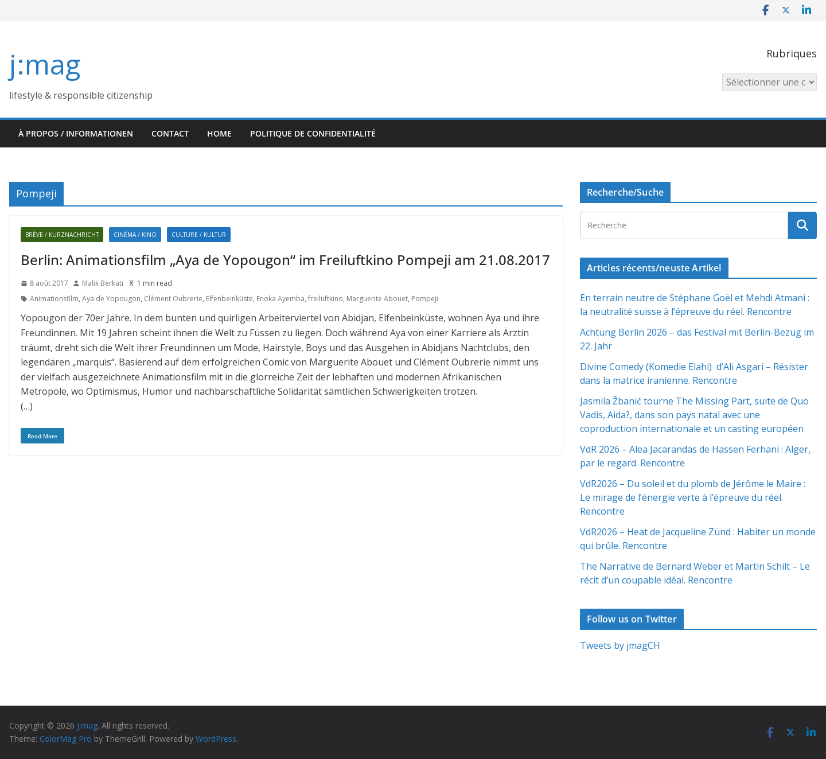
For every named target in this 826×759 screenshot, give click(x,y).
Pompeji (424, 298)
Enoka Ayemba (280, 298)
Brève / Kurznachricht (62, 235)
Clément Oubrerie (173, 298)
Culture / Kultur (199, 235)
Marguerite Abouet (377, 298)
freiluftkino (325, 298)
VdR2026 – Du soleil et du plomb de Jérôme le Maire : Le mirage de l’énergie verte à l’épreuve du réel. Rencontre (692, 497)
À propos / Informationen (75, 133)
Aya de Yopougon (111, 298)
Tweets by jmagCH (620, 645)
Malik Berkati (102, 283)
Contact (170, 133)
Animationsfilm (54, 298)
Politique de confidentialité (313, 133)
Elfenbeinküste (229, 298)
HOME (219, 133)
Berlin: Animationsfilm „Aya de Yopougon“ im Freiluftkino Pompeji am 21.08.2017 (285, 259)
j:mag (44, 64)
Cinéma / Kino (135, 235)
